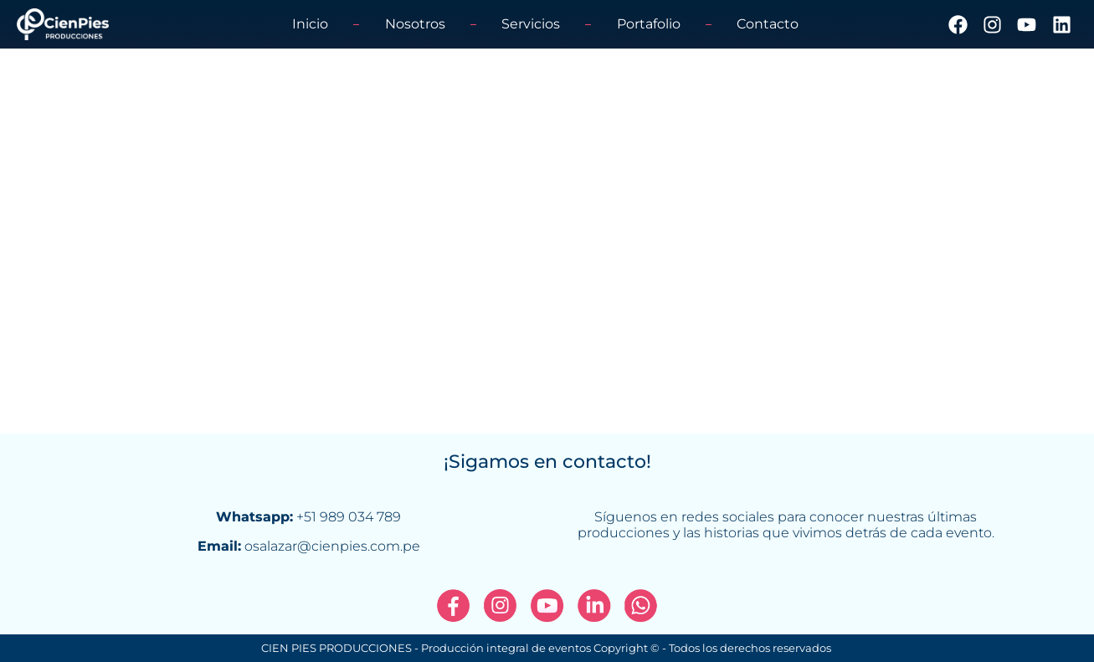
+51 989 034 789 (348, 517)
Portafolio (649, 24)
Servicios (530, 24)
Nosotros (415, 24)
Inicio (310, 24)
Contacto (768, 24)
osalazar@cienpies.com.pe (332, 546)
